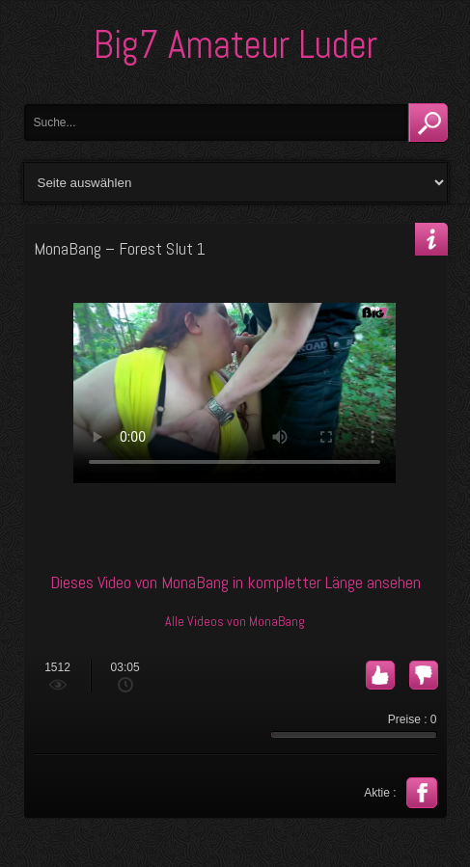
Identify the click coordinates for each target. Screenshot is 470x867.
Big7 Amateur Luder (235, 44)
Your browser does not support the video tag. (234, 393)
